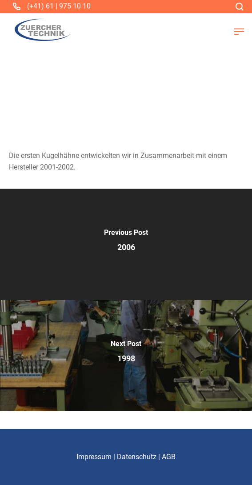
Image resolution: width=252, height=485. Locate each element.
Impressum (94, 457)
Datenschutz (136, 457)
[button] (239, 31)
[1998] (126, 355)
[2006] (126, 244)
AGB (169, 457)
